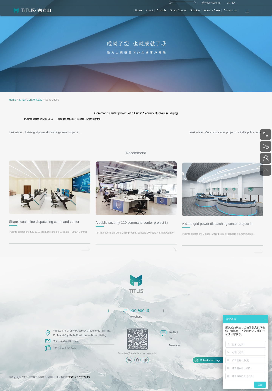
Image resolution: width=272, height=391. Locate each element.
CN (228, 2)
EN (234, 2)
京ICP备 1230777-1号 (79, 377)
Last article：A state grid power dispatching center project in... (45, 132)
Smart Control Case (30, 99)
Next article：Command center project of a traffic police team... (226, 132)
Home (12, 99)
